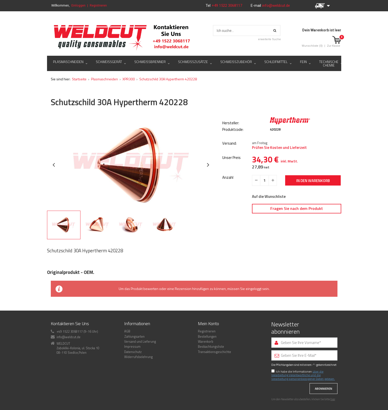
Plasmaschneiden (104, 79)
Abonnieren (323, 388)
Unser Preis (231, 157)
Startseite (79, 79)
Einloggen (78, 5)
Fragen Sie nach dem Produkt (296, 208)
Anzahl (227, 177)
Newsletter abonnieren (285, 328)
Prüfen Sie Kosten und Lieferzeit (279, 147)
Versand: (229, 143)
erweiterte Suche (269, 39)
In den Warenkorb (313, 181)
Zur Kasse (333, 45)
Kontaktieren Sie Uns (70, 323)
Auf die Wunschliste (269, 196)
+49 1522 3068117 (227, 5)
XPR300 (128, 79)
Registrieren (98, 5)
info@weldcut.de (276, 5)
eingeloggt (254, 288)
